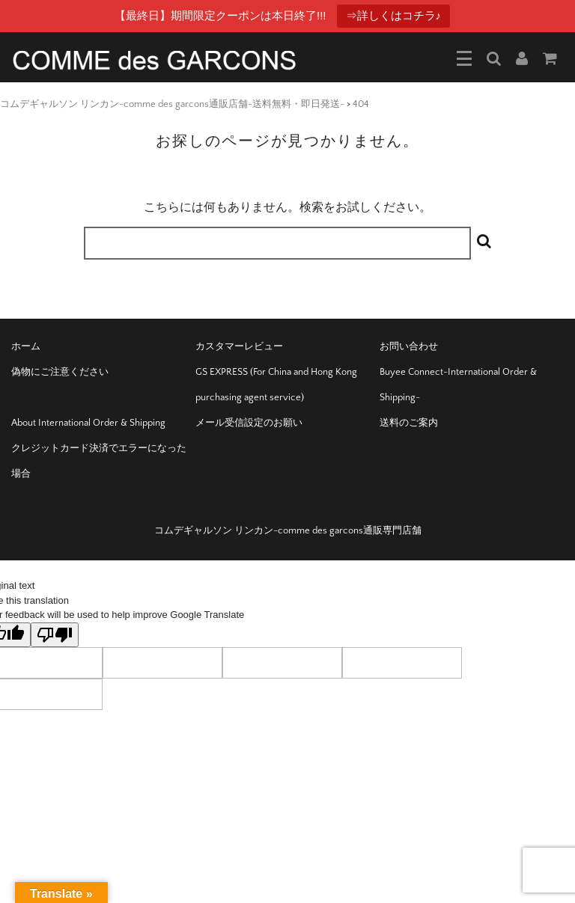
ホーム (25, 346)
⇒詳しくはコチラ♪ (394, 15)
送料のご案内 (409, 422)
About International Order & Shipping (88, 422)
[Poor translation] (55, 634)
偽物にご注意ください (60, 372)
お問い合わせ (409, 346)
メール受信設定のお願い (248, 422)
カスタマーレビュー (239, 346)
